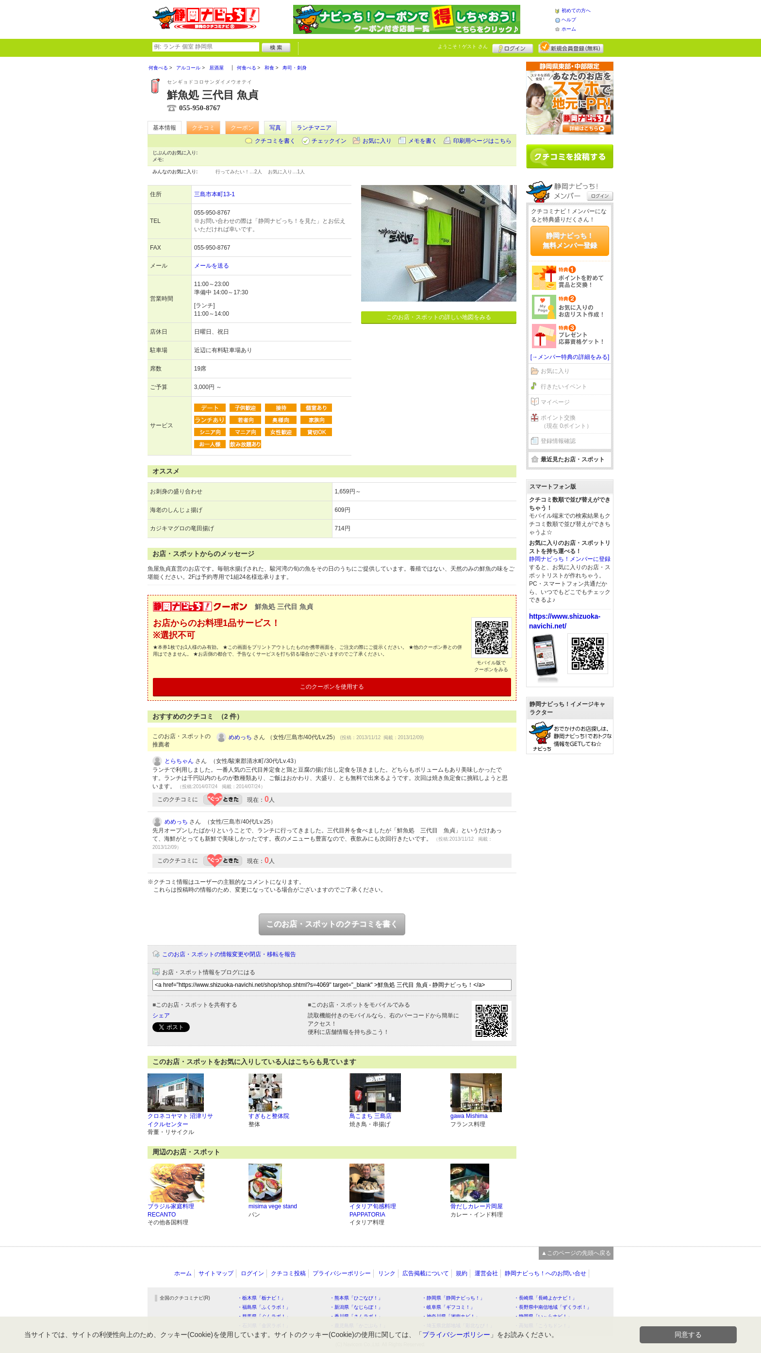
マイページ (555, 402)
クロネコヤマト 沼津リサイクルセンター (180, 1120)
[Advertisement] (569, 909)
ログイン (512, 47)
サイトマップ (216, 1273)
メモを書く (422, 140)
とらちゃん (179, 761)
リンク (387, 1273)
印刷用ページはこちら (482, 140)
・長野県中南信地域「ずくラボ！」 (553, 1307)
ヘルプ (569, 19)
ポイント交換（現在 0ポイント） (566, 421)
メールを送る (211, 265)
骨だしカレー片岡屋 (476, 1206)
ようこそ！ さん (463, 46)
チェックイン (329, 140)
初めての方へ (576, 10)
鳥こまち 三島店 (370, 1116)
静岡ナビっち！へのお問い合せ (545, 1273)
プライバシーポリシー (342, 1273)
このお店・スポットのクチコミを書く (332, 924)
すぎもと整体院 (268, 1116)
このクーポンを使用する (332, 686)
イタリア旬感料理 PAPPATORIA (372, 1210)
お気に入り (377, 140)
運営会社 (486, 1273)
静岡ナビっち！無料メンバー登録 (570, 240)
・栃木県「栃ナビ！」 (261, 1298)
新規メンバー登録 (571, 47)
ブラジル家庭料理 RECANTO (171, 1210)
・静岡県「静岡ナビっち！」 (453, 1298)
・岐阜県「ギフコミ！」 (448, 1307)
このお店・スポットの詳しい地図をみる (438, 317)
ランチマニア (314, 127)
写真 (275, 127)
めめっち (240, 737)
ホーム (569, 29)
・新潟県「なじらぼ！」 (356, 1307)
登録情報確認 (558, 441)
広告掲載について (425, 1273)
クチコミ (203, 127)
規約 (461, 1273)
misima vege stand (272, 1206)
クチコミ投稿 (288, 1273)
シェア (161, 1015)
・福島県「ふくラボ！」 (264, 1307)
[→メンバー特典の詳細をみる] (570, 357)
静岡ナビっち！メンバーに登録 (570, 559)
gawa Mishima (469, 1116)
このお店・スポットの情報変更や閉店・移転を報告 (229, 954)
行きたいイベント (564, 386)
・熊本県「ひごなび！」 (356, 1298)
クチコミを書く (275, 140)
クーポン (242, 127)
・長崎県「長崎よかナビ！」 (545, 1298)
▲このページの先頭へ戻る (576, 1253)
